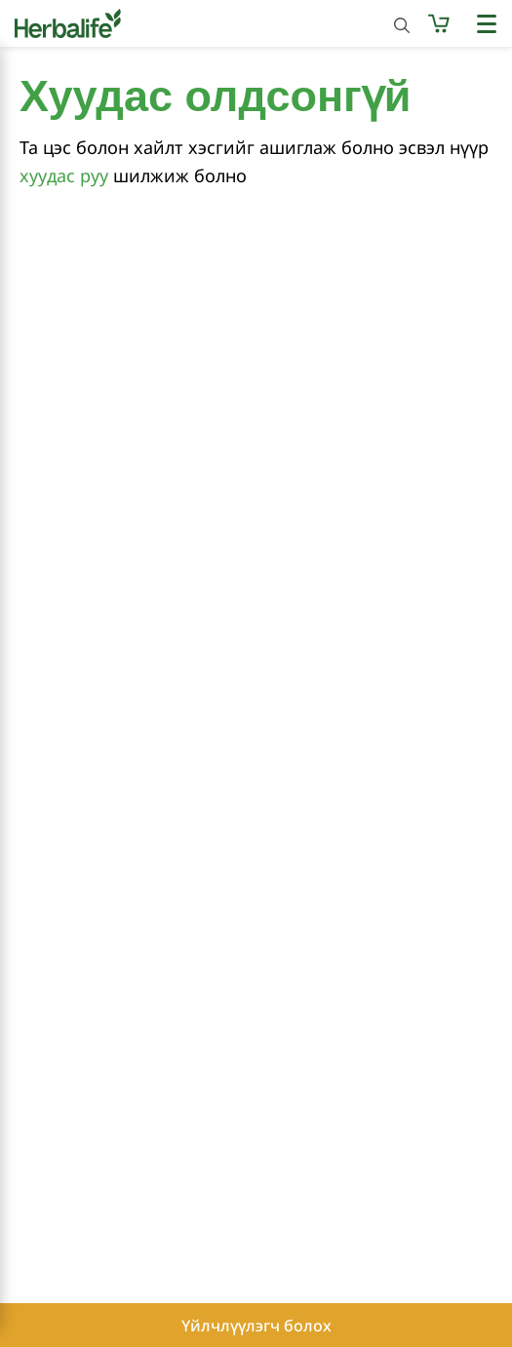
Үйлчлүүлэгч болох (256, 1325)
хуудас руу (64, 175)
